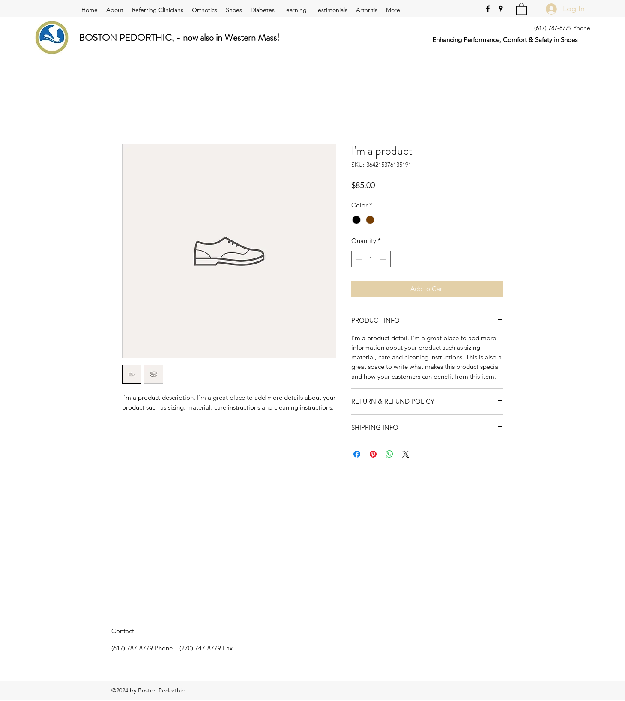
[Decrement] (358, 259)
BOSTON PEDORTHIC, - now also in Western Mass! (179, 37)
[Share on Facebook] (357, 454)
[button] (521, 8)
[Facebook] (488, 8)
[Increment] (383, 259)
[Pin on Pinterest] (373, 454)
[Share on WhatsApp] (389, 454)
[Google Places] (500, 8)
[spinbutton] (371, 259)
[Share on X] (406, 454)
